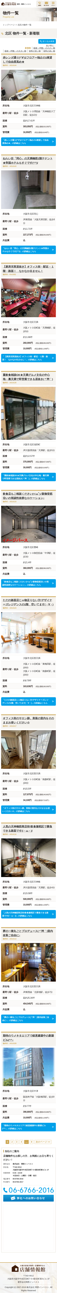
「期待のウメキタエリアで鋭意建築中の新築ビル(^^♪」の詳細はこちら (24, 1127)
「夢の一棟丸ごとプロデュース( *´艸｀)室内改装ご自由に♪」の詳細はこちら (25, 1018)
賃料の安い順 (35, 51)
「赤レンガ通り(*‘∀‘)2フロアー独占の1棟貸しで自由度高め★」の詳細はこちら (25, 141)
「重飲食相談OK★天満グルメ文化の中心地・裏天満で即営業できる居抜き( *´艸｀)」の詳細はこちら (25, 477)
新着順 (28, 48)
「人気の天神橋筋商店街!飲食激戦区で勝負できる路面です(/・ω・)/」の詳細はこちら (25, 914)
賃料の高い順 (49, 51)
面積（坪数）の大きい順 (15, 51)
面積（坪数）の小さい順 (44, 48)
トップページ (9, 25)
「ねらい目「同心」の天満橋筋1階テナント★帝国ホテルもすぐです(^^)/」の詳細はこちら (25, 250)
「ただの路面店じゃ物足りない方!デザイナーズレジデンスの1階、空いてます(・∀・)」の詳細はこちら (25, 701)
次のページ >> (43, 1142)
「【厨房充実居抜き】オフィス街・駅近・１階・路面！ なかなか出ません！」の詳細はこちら (25, 358)
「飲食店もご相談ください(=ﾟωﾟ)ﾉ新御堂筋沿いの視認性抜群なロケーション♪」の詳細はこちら (25, 583)
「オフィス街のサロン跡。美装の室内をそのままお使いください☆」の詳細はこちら (26, 809)
